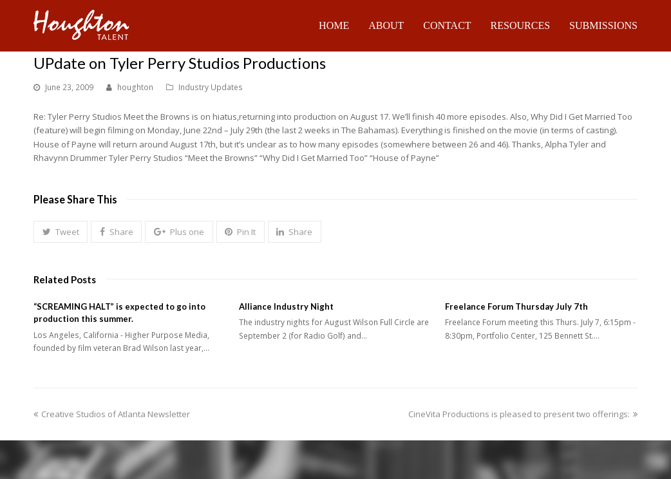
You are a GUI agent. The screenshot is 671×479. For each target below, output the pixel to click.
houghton (135, 87)
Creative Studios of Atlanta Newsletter (111, 414)
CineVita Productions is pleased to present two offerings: (523, 414)
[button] (60, 232)
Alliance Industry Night (286, 306)
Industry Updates (210, 87)
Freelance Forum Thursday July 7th (516, 306)
